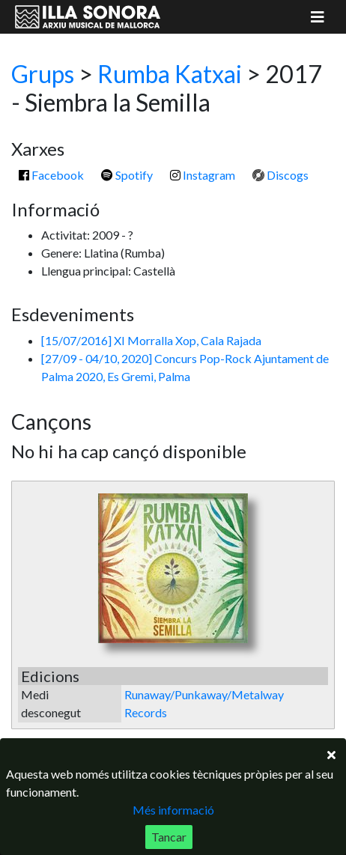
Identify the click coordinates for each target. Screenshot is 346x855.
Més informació (173, 810)
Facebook (51, 175)
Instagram (202, 175)
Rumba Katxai (169, 73)
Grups (42, 73)
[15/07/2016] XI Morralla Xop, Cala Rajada (151, 340)
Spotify (127, 175)
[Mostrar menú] (317, 16)
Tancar (168, 837)
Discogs (280, 175)
